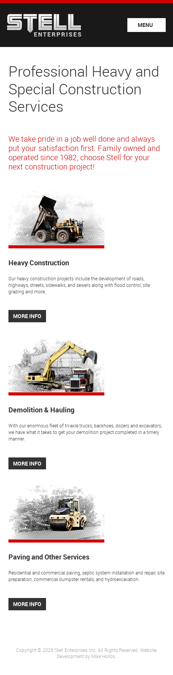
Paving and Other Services (48, 556)
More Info (27, 316)
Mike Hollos (103, 656)
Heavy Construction (38, 262)
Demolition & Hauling (41, 409)
